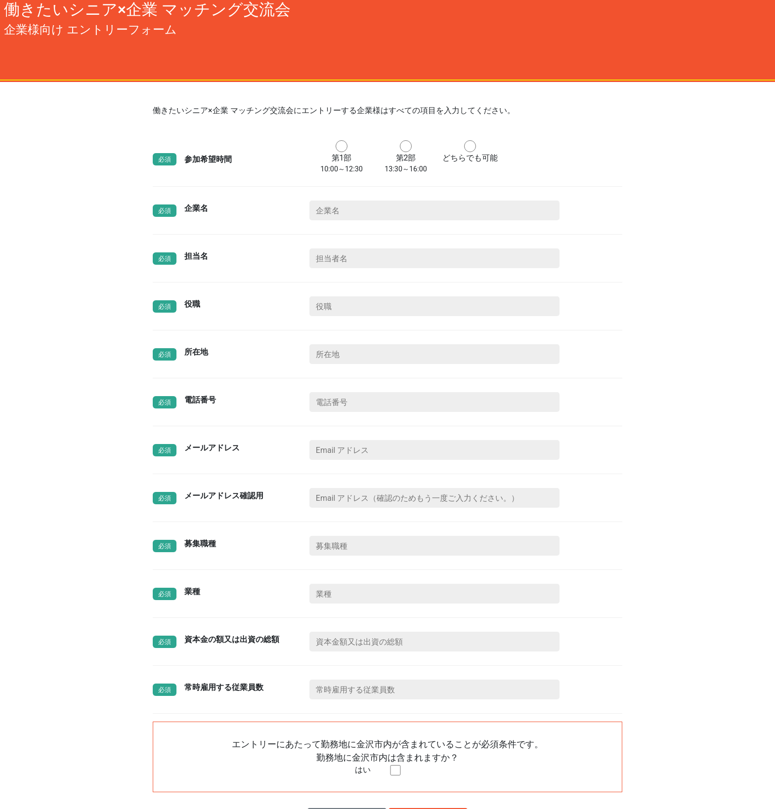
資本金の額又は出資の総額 (231, 639)
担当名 (196, 256)
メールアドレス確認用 (223, 495)
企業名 (196, 208)
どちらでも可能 (470, 157)
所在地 (196, 352)
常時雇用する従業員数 (223, 687)
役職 (192, 304)
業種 (192, 591)
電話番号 (200, 399)
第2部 (406, 157)
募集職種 (200, 543)
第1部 (341, 157)
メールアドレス (212, 447)
